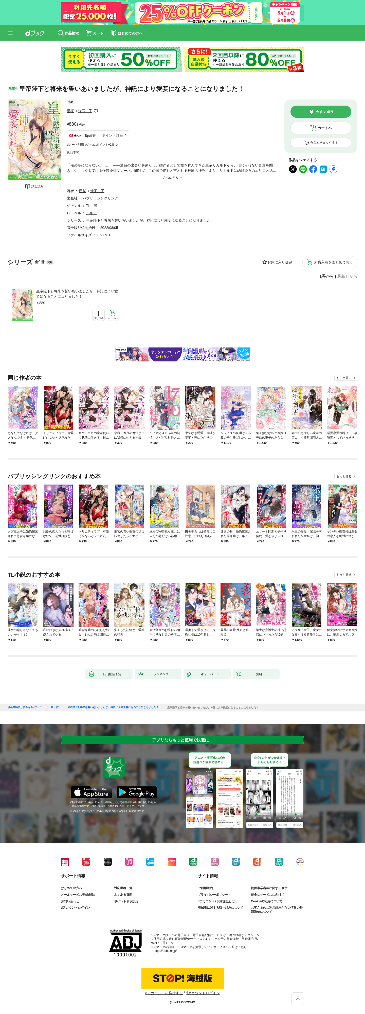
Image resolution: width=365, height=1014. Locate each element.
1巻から (326, 276)
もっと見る (344, 378)
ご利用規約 (205, 888)
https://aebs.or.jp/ (165, 951)
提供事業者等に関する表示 (269, 888)
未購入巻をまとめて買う (333, 262)
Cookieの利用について (266, 901)
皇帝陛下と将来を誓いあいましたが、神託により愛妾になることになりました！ (77, 293)
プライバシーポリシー (213, 894)
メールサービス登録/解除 (78, 894)
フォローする (95, 110)
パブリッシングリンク (100, 198)
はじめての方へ (71, 888)
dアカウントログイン (75, 907)
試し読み (37, 186)
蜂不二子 (85, 111)
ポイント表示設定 (126, 901)
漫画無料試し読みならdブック (25, 707)
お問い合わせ (70, 901)
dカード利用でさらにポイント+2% (90, 144)
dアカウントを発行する (164, 993)
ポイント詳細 (112, 135)
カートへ (325, 128)
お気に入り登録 (279, 262)
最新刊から (347, 276)
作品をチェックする (324, 142)
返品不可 (73, 152)
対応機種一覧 (123, 888)
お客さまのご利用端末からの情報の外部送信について (277, 909)
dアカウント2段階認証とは (216, 901)
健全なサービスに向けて (267, 894)
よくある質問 (123, 894)
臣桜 (70, 111)
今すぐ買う (325, 112)
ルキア (91, 213)
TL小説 (91, 206)
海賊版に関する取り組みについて (220, 907)
